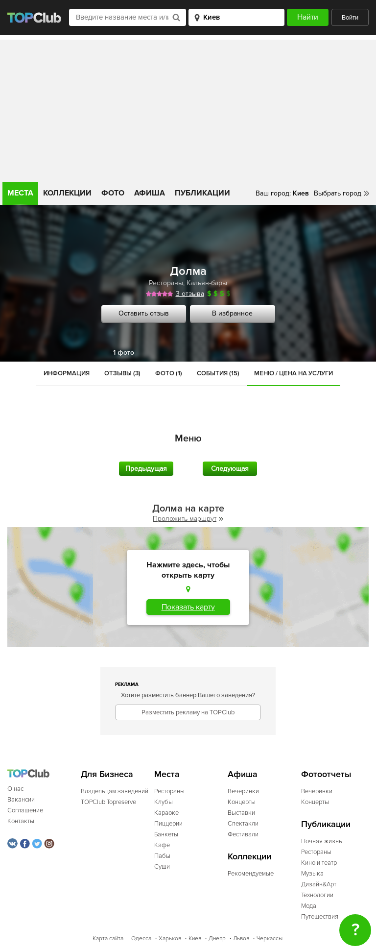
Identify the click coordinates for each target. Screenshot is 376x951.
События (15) (218, 373)
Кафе (162, 845)
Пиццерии (168, 824)
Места (20, 193)
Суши (162, 867)
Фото (112, 193)
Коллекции (67, 193)
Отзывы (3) (122, 373)
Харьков (170, 938)
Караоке (166, 813)
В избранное (232, 313)
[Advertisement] (188, 108)
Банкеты (166, 834)
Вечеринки (243, 791)
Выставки (241, 813)
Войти (350, 18)
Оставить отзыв (143, 313)
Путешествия (319, 917)
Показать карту (188, 607)
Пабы (162, 856)
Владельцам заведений (114, 791)
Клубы (163, 802)
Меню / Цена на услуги (293, 373)
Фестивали (243, 834)
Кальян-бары (207, 283)
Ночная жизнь (321, 841)
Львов (241, 938)
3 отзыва (190, 294)
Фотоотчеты (326, 774)
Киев (194, 938)
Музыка (312, 874)
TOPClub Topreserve (108, 802)
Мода (308, 906)
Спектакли (243, 824)
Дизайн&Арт (318, 884)
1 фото (123, 352)
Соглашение (25, 810)
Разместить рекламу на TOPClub (188, 712)
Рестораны (166, 283)
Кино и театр (319, 863)
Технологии (317, 895)
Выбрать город (337, 193)
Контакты (20, 821)
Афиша (149, 193)
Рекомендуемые (251, 874)
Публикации (202, 193)
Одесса (141, 938)
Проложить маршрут (188, 518)
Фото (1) (168, 373)
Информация (67, 373)
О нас (15, 789)
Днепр (217, 938)
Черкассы (269, 938)
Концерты (242, 802)
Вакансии (21, 800)
